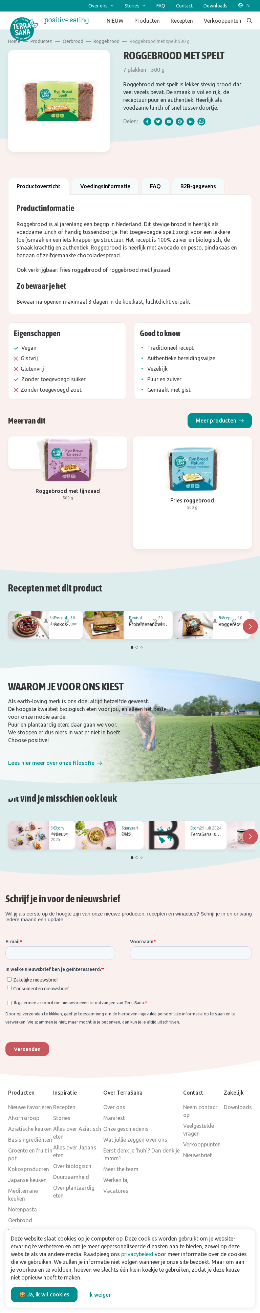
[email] (169, 121)
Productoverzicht (39, 186)
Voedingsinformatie (105, 186)
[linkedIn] (191, 121)
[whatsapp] (201, 121)
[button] (220, 420)
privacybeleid (137, 1254)
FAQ (155, 186)
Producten (41, 41)
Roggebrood (106, 41)
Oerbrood (73, 41)
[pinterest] (180, 121)
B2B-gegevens (198, 186)
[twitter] (158, 121)
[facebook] (147, 121)
